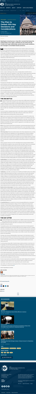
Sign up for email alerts (6, 357)
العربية (10, 33)
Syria (8, 352)
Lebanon (23, 10)
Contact (2, 379)
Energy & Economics (13, 10)
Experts (8, 7)
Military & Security (6, 10)
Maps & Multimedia (28, 7)
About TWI (19, 383)
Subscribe (2, 381)
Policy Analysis (3, 19)
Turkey (11, 352)
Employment (3, 392)
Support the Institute (26, 383)
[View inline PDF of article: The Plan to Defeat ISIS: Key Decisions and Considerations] (18, 281)
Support (19, 7)
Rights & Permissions (15, 392)
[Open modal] (31, 13)
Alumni (31, 383)
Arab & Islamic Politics (4, 348)
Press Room (3, 380)
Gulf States (28, 10)
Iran (20, 10)
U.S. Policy (18, 348)
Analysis (2, 7)
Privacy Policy (8, 392)
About (13, 7)
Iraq (5, 352)
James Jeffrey (4, 31)
